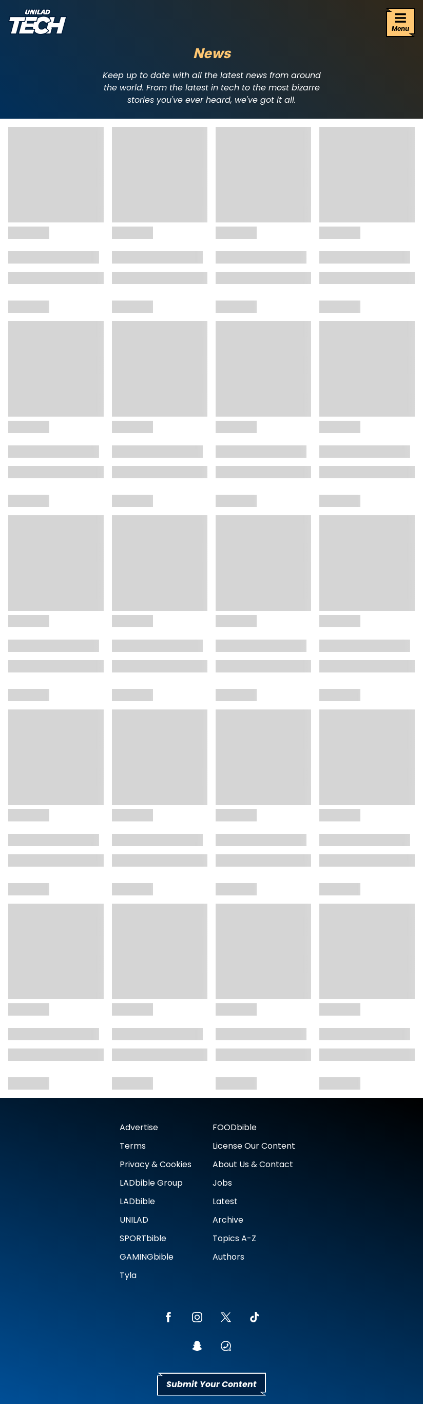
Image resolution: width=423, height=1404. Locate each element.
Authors (228, 1257)
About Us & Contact (253, 1164)
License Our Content (254, 1146)
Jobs (222, 1183)
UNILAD (134, 1220)
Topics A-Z (234, 1238)
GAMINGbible (147, 1257)
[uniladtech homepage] (37, 23)
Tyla (128, 1275)
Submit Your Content (211, 1384)
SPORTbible (143, 1238)
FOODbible (235, 1127)
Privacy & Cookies (155, 1164)
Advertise (139, 1127)
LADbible (137, 1201)
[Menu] (400, 22)
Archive (228, 1220)
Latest (225, 1201)
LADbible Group (151, 1183)
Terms (133, 1146)
